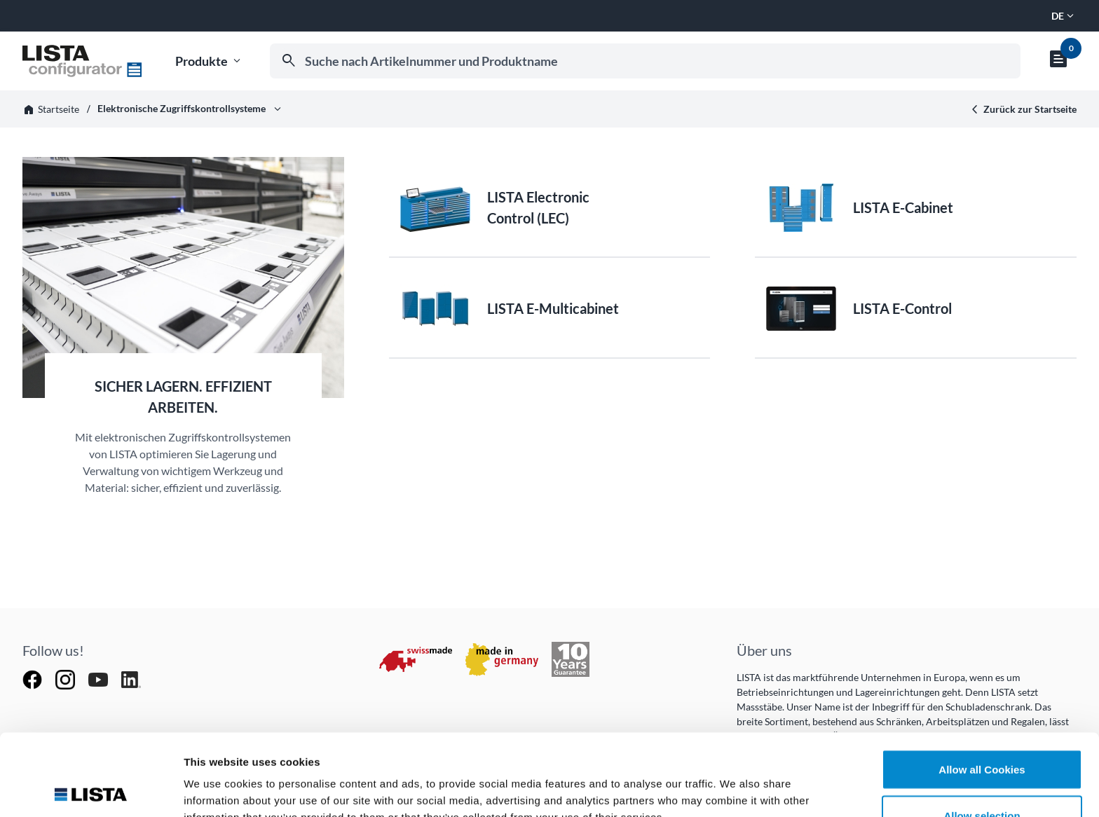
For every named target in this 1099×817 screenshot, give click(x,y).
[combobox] (645, 60)
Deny (982, 779)
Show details (735, 781)
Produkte (209, 61)
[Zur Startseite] (82, 61)
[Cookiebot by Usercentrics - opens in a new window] (90, 789)
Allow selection (981, 734)
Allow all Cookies (981, 688)
